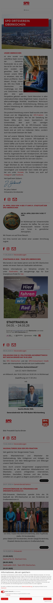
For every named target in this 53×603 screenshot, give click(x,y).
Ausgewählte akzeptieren (26, 599)
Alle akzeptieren (47, 599)
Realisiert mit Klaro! (48, 601)
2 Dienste (7, 595)
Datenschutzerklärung (27, 586)
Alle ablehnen (4, 599)
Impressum (3, 588)
